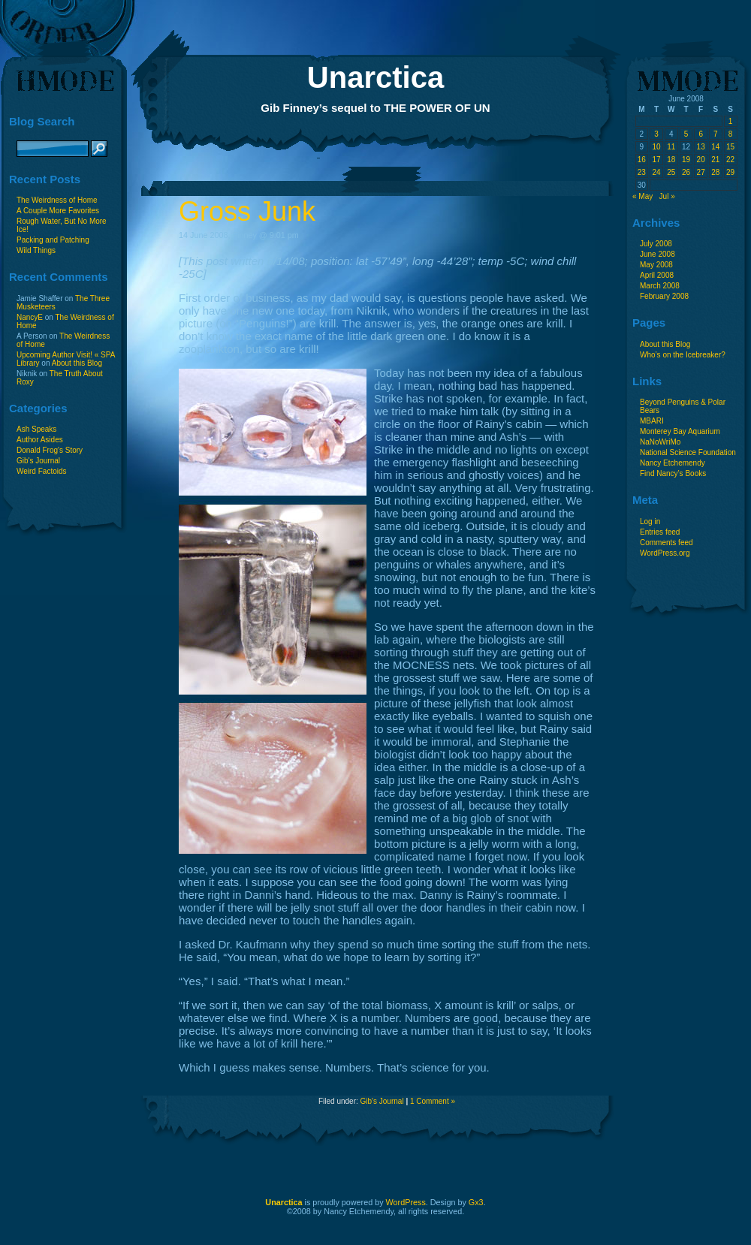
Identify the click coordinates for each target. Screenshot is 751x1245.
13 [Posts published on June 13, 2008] (701, 147)
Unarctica (375, 77)
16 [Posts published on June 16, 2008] (642, 159)
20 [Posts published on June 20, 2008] (701, 159)
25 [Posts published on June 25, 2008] (671, 172)
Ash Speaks (36, 429)
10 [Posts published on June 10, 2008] (656, 147)
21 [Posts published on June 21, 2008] (715, 159)
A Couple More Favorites (58, 210)
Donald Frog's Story (50, 450)
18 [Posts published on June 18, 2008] (671, 159)
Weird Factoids (42, 471)
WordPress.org (665, 553)
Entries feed (660, 532)
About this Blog (77, 363)
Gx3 (476, 1202)
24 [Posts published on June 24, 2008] (656, 172)
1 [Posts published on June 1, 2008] (730, 121)
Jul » (667, 196)
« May (642, 196)
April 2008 (657, 275)
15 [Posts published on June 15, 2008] (730, 147)
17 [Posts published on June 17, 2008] (656, 159)
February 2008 (664, 296)
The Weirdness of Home (57, 200)
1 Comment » (432, 1101)
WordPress (406, 1202)
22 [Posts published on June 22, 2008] (730, 159)
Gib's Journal (38, 461)
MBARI (652, 421)
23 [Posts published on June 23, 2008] (642, 172)
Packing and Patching (53, 240)
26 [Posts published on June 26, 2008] (686, 172)
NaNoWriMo (660, 442)
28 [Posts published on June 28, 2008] (715, 172)
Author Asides (40, 440)
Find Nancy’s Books (673, 473)
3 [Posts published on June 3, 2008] (656, 134)
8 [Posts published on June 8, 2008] (730, 134)
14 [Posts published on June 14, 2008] (715, 147)
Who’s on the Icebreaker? (682, 355)
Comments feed (666, 542)
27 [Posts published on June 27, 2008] (701, 172)
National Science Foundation (688, 452)
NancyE (30, 317)
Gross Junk (247, 211)
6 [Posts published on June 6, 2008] (700, 134)
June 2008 (657, 254)
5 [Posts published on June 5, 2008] (686, 134)
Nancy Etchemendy (672, 463)
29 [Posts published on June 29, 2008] (730, 172)
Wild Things (36, 250)
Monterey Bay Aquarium (680, 431)
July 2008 (656, 244)
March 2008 (660, 286)
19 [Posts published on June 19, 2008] (686, 159)
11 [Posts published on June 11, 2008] (671, 147)
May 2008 (656, 265)
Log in (650, 521)
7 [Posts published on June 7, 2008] (715, 134)
